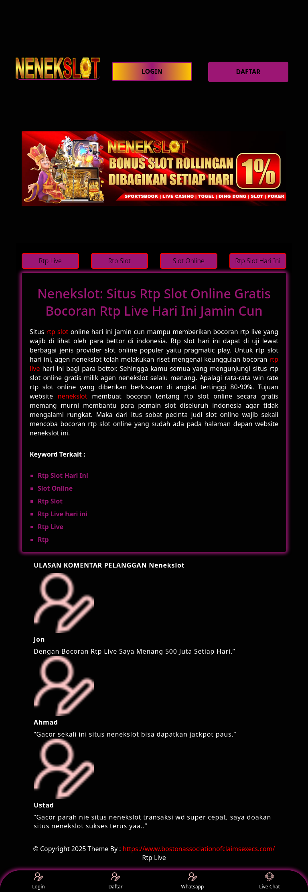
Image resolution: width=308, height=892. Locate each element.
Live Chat (269, 881)
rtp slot (58, 331)
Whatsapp (192, 881)
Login (38, 881)
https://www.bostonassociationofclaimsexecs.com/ (199, 848)
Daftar (115, 881)
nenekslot (72, 396)
